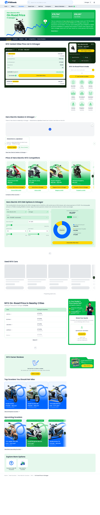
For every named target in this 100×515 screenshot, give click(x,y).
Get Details (12, 75)
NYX (32, 476)
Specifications (75, 57)
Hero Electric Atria (34, 182)
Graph (69, 218)
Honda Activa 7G (55, 442)
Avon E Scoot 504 (12, 182)
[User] (94, 2)
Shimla (8, 336)
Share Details (23, 148)
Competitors (32, 39)
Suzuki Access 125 (33, 404)
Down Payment (9, 222)
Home (6, 476)
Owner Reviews (41, 39)
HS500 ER (9, 81)
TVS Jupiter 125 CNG (12, 442)
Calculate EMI (59, 72)
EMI (26, 39)
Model (7, 210)
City (29, 210)
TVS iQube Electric (55, 404)
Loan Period (30, 229)
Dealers (21, 39)
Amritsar (9, 320)
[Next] (93, 177)
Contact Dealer (12, 148)
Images (74, 61)
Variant (8, 216)
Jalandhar (9, 325)
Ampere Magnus (56, 182)
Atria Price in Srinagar (37, 188)
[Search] (93, 70)
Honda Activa (10, 404)
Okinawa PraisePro (78, 182)
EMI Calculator (85, 61)
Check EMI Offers (40, 75)
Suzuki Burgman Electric (35, 442)
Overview (8, 39)
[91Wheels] (10, 2)
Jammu (9, 315)
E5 (7, 54)
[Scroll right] (66, 396)
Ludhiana (9, 331)
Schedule (75, 218)
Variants (15, 39)
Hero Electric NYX (68, 21)
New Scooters (12, 476)
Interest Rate (9, 229)
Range (86, 57)
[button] (50, 130)
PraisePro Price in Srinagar (81, 188)
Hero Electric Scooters (23, 476)
